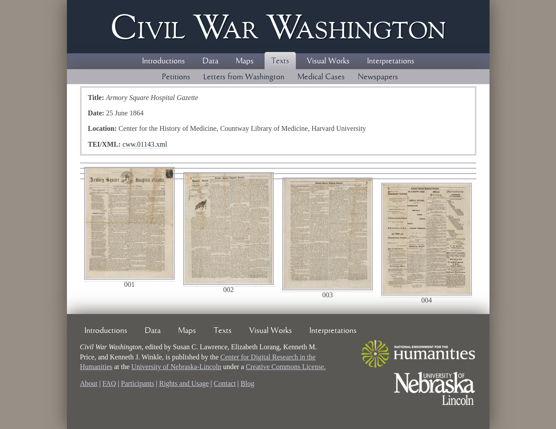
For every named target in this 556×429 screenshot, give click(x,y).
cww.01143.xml (144, 144)
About (89, 383)
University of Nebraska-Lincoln (176, 366)
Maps (245, 61)
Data (210, 61)
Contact (225, 383)
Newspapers (378, 77)
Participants (138, 383)
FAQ (109, 383)
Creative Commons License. (286, 366)
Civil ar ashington (278, 26)
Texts (280, 61)
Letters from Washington (243, 77)
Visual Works (328, 61)
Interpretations (390, 61)
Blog (247, 383)
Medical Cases (321, 77)
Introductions (163, 61)
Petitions (176, 77)
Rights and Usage (184, 383)
